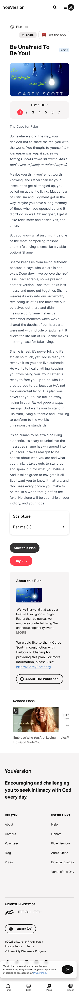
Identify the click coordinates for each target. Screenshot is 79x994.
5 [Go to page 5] (46, 112)
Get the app (54, 35)
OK (67, 969)
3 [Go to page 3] (33, 112)
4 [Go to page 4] (39, 112)
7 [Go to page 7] (59, 112)
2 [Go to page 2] (27, 112)
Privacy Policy (13, 946)
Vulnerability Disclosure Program (25, 951)
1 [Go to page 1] (20, 112)
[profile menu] (68, 7)
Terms (30, 946)
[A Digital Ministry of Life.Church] (39, 906)
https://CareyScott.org (33, 667)
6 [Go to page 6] (52, 112)
